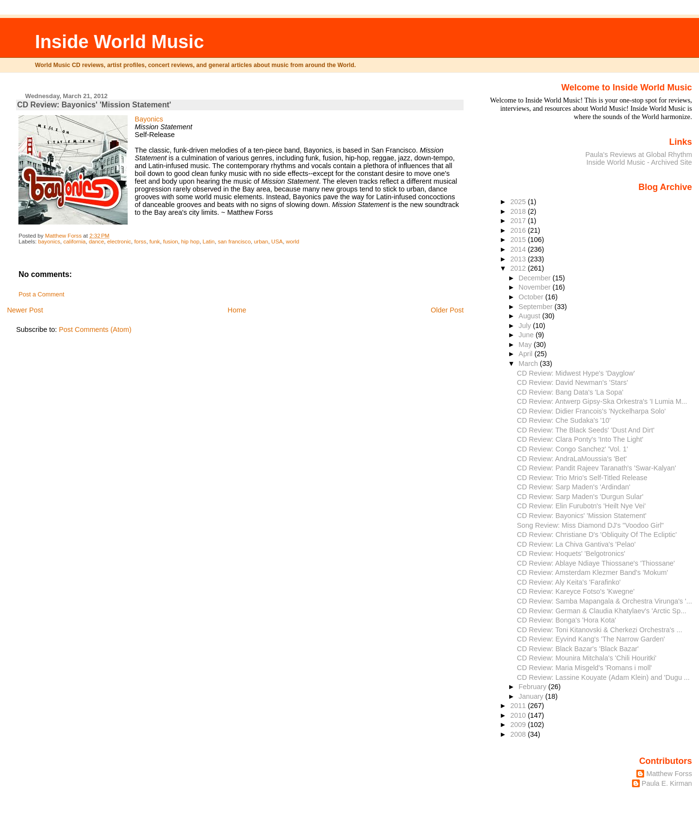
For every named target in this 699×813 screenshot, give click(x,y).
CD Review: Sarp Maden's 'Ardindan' (574, 487)
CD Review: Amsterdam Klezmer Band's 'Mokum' (592, 572)
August (530, 316)
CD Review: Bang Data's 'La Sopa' (570, 392)
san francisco (234, 241)
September (536, 307)
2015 (519, 239)
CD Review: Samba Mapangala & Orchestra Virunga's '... (604, 601)
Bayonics (149, 119)
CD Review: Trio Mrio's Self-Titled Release (582, 478)
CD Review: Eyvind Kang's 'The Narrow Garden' (591, 639)
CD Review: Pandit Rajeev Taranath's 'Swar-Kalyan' (596, 468)
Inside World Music (119, 41)
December (535, 278)
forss (140, 241)
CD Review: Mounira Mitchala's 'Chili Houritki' (587, 658)
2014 (519, 249)
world (293, 241)
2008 (519, 734)
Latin (208, 241)
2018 (519, 211)
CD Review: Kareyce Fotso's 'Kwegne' (575, 591)
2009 (519, 724)
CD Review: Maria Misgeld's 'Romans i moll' (584, 668)
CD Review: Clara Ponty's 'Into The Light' (580, 439)
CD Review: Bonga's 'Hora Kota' (566, 620)
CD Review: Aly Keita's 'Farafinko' (569, 582)
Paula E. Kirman (667, 783)
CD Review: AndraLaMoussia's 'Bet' (572, 459)
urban (261, 241)
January (531, 696)
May (525, 344)
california (74, 241)
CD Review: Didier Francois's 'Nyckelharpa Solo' (591, 411)
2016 (519, 230)
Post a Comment (41, 294)
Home (237, 310)
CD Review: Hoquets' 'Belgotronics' (571, 553)
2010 (519, 715)
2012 (519, 268)
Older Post (447, 310)
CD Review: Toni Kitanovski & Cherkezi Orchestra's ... (599, 630)
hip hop (190, 241)
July (525, 325)
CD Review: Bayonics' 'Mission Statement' (582, 515)
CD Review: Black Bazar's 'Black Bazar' (578, 649)
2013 (519, 259)
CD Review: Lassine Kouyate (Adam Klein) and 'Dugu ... (603, 677)
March (529, 363)
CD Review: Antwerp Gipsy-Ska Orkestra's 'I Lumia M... (602, 401)
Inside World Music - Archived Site (639, 162)
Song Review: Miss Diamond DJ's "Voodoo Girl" (590, 525)
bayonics (49, 241)
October (531, 297)
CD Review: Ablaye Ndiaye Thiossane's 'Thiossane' (596, 563)
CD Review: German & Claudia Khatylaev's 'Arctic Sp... (601, 611)
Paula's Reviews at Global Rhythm (638, 154)
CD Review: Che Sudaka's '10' (564, 420)
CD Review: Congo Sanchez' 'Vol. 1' (572, 449)
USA (277, 241)
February (533, 687)
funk (155, 241)
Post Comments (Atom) (95, 329)
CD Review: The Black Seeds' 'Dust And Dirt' (585, 430)
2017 (519, 221)
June (526, 335)
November (535, 287)
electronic (119, 241)
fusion (170, 241)
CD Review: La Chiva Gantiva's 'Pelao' (576, 544)
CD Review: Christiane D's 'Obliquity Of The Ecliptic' (597, 534)
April (526, 354)
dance (96, 241)
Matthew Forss (669, 774)
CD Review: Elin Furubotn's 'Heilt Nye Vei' (581, 506)
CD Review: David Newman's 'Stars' (572, 382)
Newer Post (25, 310)
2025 (519, 202)
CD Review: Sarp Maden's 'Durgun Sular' (580, 497)
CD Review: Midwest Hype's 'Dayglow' (576, 373)
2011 (519, 705)
